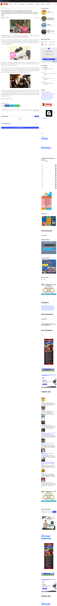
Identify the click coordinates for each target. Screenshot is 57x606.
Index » (42, 534)
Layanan (42, 4)
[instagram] (54, 1)
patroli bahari (51, 307)
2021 (49, 173)
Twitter (13, 105)
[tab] (11, 4)
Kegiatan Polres (6, 103)
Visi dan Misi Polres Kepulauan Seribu (50, 19)
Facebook (7, 105)
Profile (15, 4)
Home (11, 4)
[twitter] (51, 1)
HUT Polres (51, 309)
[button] (56, 4)
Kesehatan (46, 147)
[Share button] (21, 106)
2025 (49, 166)
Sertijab (48, 309)
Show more (36, 116)
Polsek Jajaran (30, 4)
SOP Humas (43, 473)
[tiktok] (56, 1)
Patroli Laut (45, 309)
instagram (53, 41)
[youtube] (52, 1)
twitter (53, 44)
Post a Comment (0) (20, 127)
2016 (49, 182)
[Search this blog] (47, 512)
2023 (49, 170)
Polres (51, 95)
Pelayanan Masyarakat (45, 95)
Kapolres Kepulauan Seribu (51, 32)
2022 (49, 172)
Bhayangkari (44, 92)
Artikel (44, 138)
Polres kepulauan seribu (45, 97)
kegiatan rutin (48, 305)
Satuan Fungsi (22, 4)
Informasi (37, 4)
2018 (49, 179)
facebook (45, 41)
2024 (49, 168)
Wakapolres (51, 308)
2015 (49, 184)
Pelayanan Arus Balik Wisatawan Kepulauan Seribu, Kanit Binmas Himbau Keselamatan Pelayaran (48, 463)
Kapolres (48, 92)
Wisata (52, 97)
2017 (49, 181)
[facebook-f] (49, 1)
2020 (49, 175)
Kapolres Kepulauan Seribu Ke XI (46, 482)
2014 (49, 186)
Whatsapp (17, 105)
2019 (49, 177)
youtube (45, 44)
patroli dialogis (47, 308)
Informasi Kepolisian (46, 537)
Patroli (46, 306)
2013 (49, 188)
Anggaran (48, 4)
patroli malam (52, 306)
